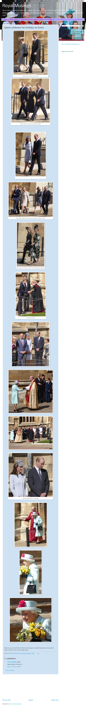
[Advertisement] (30, 686)
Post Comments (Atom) (15, 704)
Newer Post (6, 700)
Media (42, 19)
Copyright (49, 19)
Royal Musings (16, 6)
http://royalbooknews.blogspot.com (71, 44)
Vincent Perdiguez (12, 662)
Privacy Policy (14, 19)
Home (5, 19)
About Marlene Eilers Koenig (29, 19)
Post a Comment (10, 670)
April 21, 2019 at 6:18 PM (14, 666)
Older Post (55, 700)
